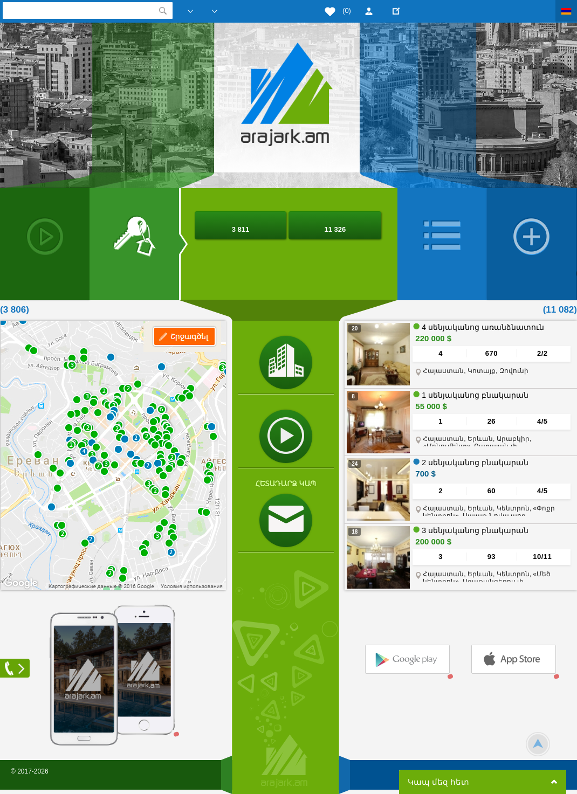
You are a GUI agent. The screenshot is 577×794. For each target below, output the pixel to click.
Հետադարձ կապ (286, 483)
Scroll (538, 744)
